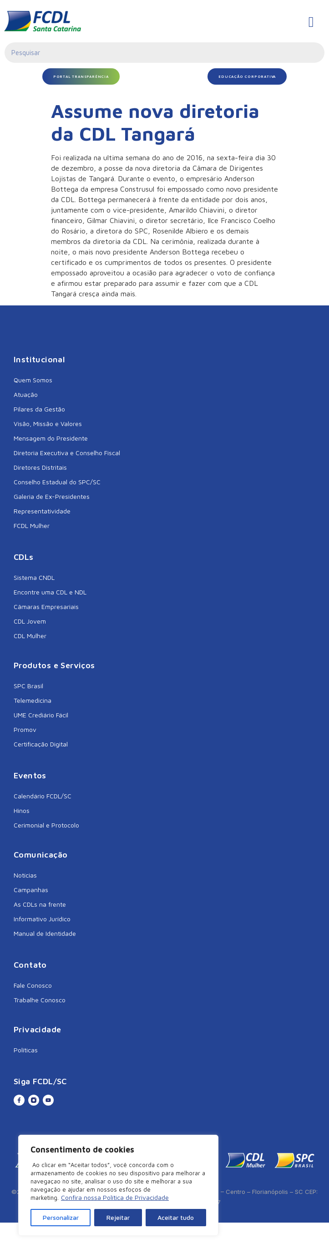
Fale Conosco (33, 985)
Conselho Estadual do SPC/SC (57, 482)
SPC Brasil (28, 686)
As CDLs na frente (40, 904)
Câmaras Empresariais (46, 606)
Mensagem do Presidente (51, 438)
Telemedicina (32, 700)
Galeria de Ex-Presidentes (52, 496)
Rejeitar (118, 1217)
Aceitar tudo (175, 1217)
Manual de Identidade (45, 933)
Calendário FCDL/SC (42, 796)
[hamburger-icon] (311, 22)
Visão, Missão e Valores (48, 423)
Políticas (26, 1050)
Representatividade (42, 511)
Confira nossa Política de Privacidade (115, 1197)
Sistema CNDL (34, 577)
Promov (25, 729)
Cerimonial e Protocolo (46, 825)
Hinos (22, 810)
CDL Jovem (30, 621)
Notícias (25, 875)
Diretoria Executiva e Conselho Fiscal (67, 453)
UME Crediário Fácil (41, 715)
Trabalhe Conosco (40, 1000)
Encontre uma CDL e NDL (50, 592)
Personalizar (61, 1217)
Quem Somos (33, 380)
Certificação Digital (41, 744)
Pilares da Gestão (39, 409)
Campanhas (31, 890)
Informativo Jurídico (42, 919)
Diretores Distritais (40, 467)
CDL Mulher (30, 636)
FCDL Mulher (32, 525)
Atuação (26, 394)
